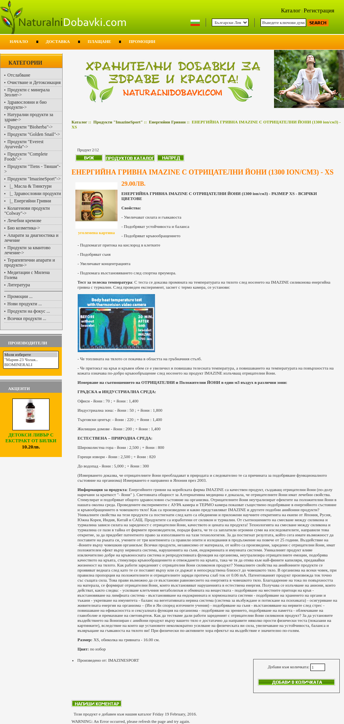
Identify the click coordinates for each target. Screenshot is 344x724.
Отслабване (18, 75)
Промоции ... (19, 296)
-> (34, 178)
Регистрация (319, 10)
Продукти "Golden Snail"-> (33, 134)
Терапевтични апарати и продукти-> (29, 262)
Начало (19, 41)
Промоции (142, 41)
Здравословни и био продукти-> (25, 104)
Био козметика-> (23, 228)
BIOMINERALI (31, 364)
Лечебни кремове (24, 220)
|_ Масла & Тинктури (29, 186)
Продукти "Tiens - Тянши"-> (32, 169)
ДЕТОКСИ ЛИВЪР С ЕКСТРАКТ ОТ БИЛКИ (30, 435)
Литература (18, 285)
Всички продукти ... (26, 318)
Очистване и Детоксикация (34, 82)
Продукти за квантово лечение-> (27, 250)
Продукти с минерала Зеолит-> (27, 92)
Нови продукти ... (24, 303)
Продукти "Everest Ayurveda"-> (24, 144)
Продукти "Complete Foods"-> (26, 156)
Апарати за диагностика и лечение (31, 238)
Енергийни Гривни (167, 122)
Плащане (99, 41)
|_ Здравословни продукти (34, 193)
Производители (27, 343)
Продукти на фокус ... (28, 311)
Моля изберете (31, 354)
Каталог (291, 10)
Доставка (58, 41)
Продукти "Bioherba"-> (30, 127)
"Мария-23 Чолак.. (31, 359)
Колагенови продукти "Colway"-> (27, 210)
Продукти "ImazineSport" (118, 122)
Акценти (19, 388)
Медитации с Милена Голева (27, 275)
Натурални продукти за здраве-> (28, 117)
